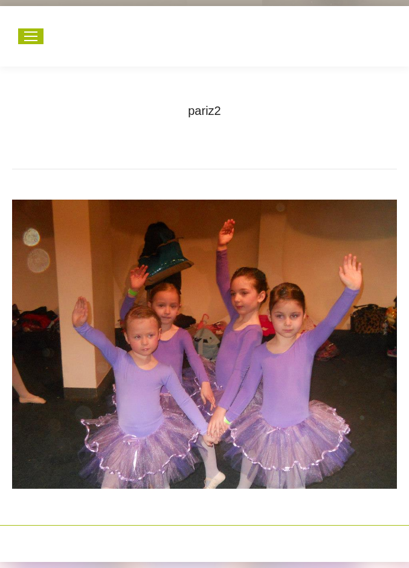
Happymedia (228, 538)
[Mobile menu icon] (30, 36)
